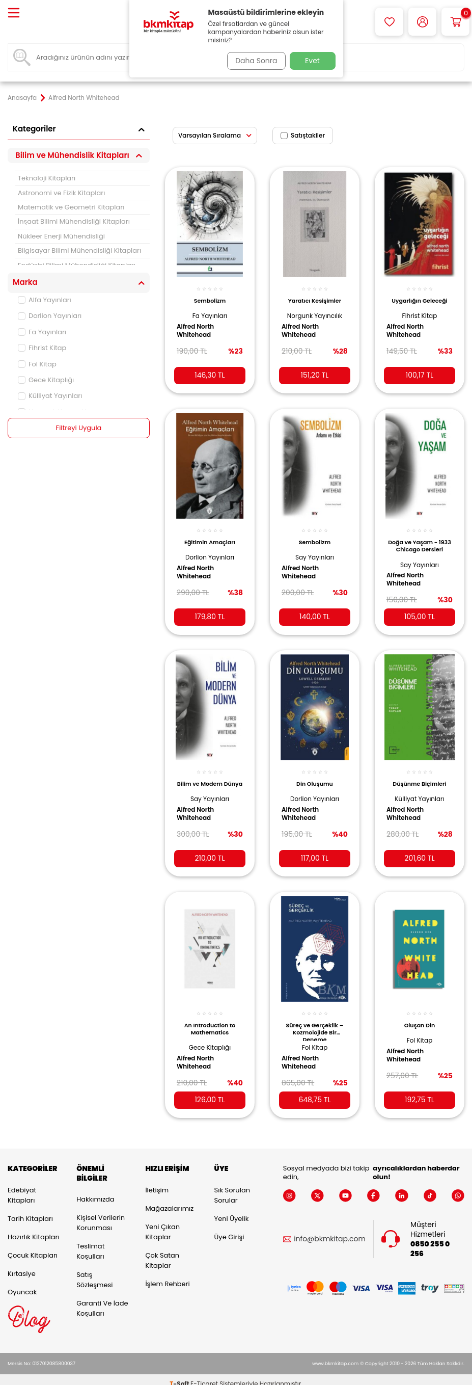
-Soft (180, 1375)
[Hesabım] (422, 22)
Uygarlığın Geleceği (419, 295)
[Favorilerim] (389, 22)
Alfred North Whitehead (198, 325)
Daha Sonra (252, 61)
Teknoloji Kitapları (46, 178)
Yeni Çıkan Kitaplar (162, 1223)
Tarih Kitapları (30, 1210)
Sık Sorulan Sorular (232, 1186)
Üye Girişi (229, 1228)
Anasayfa (22, 98)
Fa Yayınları (42, 332)
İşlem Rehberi (167, 1275)
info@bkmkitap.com (330, 1231)
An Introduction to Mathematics (210, 1016)
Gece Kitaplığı (46, 380)
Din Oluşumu (314, 773)
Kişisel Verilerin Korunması (100, 1214)
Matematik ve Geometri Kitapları (71, 207)
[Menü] (14, 13)
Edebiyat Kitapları (22, 1186)
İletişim (157, 1181)
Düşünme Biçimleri (419, 773)
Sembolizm (210, 295)
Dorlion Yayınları (49, 316)
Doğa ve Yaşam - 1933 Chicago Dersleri (419, 540)
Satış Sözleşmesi (94, 1272)
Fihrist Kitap (42, 348)
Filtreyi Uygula (78, 428)
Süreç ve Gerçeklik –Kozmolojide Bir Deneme (315, 1019)
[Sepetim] (455, 22)
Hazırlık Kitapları (34, 1228)
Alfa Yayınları (44, 300)
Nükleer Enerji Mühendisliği (61, 236)
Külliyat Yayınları (50, 396)
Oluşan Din (419, 1013)
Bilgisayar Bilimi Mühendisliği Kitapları (79, 250)
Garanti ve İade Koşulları (102, 1300)
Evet (312, 61)
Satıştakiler (303, 135)
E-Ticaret (204, 1375)
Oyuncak (22, 1283)
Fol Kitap (37, 364)
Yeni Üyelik (231, 1210)
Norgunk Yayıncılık (314, 310)
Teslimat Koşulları (90, 1243)
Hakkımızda (95, 1191)
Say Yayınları (314, 549)
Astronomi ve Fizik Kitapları (61, 193)
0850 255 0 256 (430, 1240)
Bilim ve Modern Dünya (209, 777)
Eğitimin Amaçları (209, 534)
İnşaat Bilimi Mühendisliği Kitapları (74, 221)
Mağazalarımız (169, 1200)
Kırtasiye (22, 1265)
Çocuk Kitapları (33, 1246)
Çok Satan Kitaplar (162, 1252)
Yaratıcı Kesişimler (314, 295)
